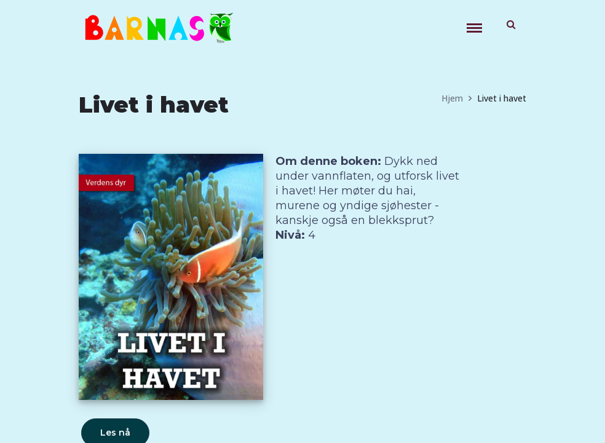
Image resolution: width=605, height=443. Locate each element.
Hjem (452, 98)
